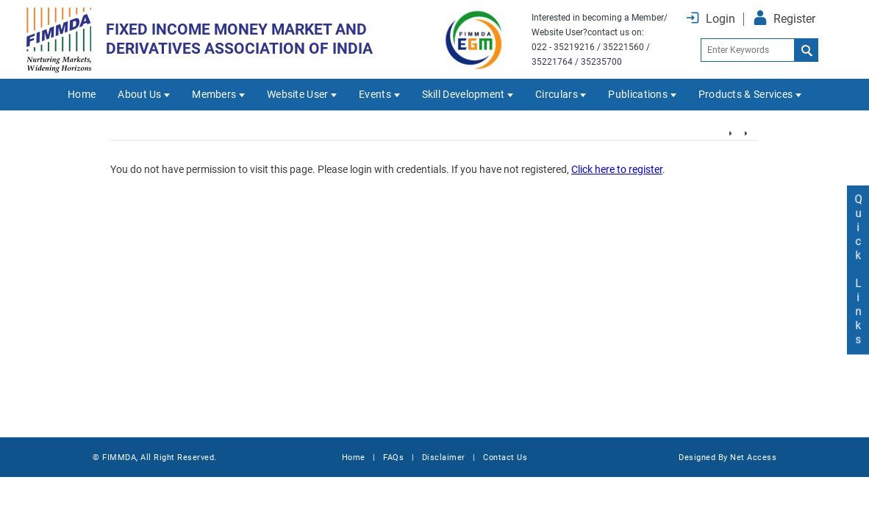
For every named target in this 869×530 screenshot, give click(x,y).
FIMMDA (119, 457)
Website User (298, 94)
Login (720, 19)
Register (794, 19)
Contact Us (505, 457)
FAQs (393, 457)
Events (375, 94)
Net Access (753, 457)
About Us (139, 94)
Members (214, 94)
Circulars (556, 94)
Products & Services (745, 94)
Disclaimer (443, 457)
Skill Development (463, 94)
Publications (638, 94)
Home (82, 94)
